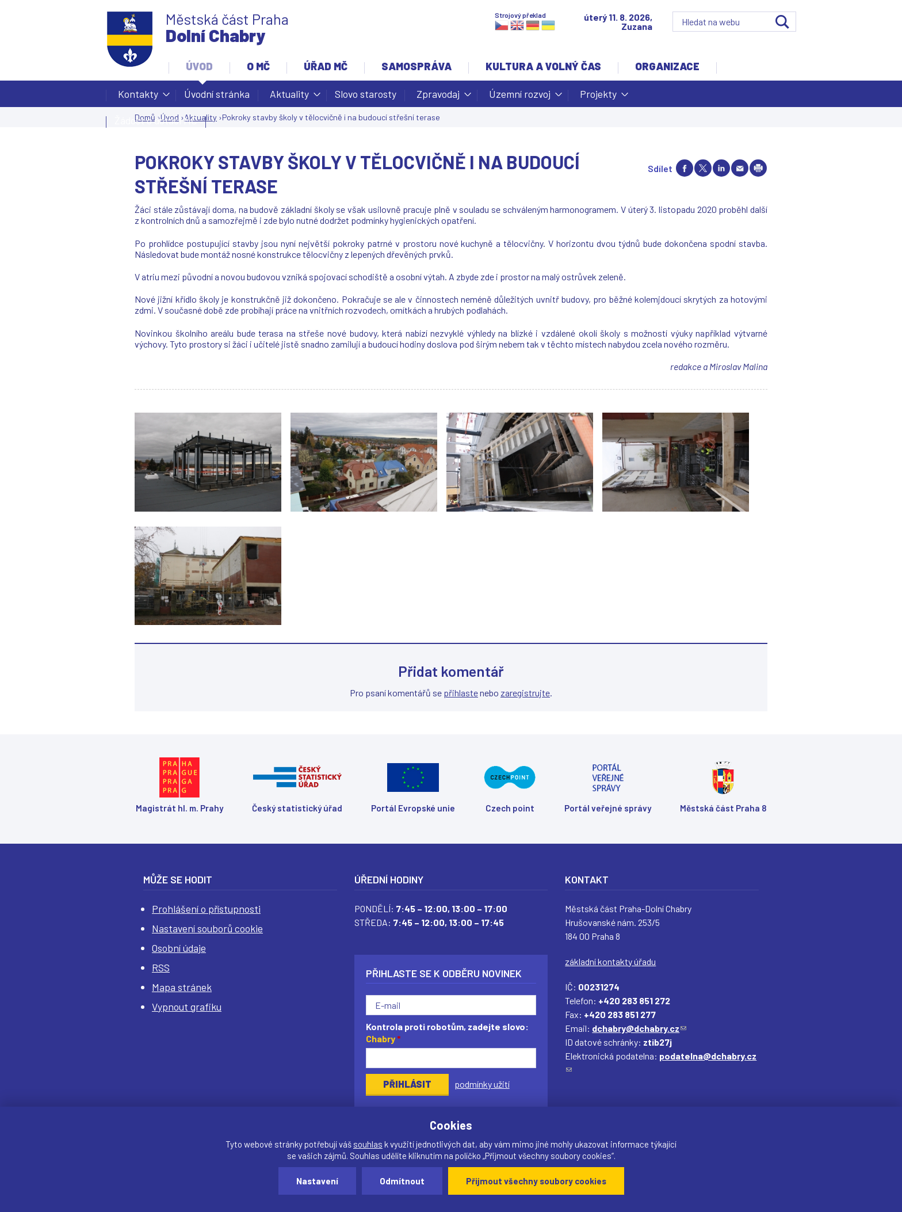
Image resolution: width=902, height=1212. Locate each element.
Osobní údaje (179, 948)
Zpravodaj (438, 97)
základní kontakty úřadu (610, 961)
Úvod (199, 66)
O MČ (258, 66)
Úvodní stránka (217, 93)
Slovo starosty (365, 93)
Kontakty (138, 97)
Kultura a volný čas (543, 66)
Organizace (667, 66)
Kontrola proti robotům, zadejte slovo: (447, 1032)
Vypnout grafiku (186, 1006)
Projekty (598, 97)
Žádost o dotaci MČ (155, 120)
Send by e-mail (739, 168)
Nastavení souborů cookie (207, 928)
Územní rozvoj (519, 97)
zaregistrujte (525, 692)
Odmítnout (402, 1181)
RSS (161, 967)
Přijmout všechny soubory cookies (536, 1181)
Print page (758, 168)
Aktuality (289, 97)
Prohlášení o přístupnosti (206, 908)
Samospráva (416, 66)
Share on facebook (684, 168)
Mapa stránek (182, 987)
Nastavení (317, 1181)
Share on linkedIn (721, 168)
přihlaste (461, 692)
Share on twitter (703, 168)
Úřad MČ (325, 66)
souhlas (368, 1144)
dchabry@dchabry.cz (639, 1028)
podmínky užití (482, 1083)
